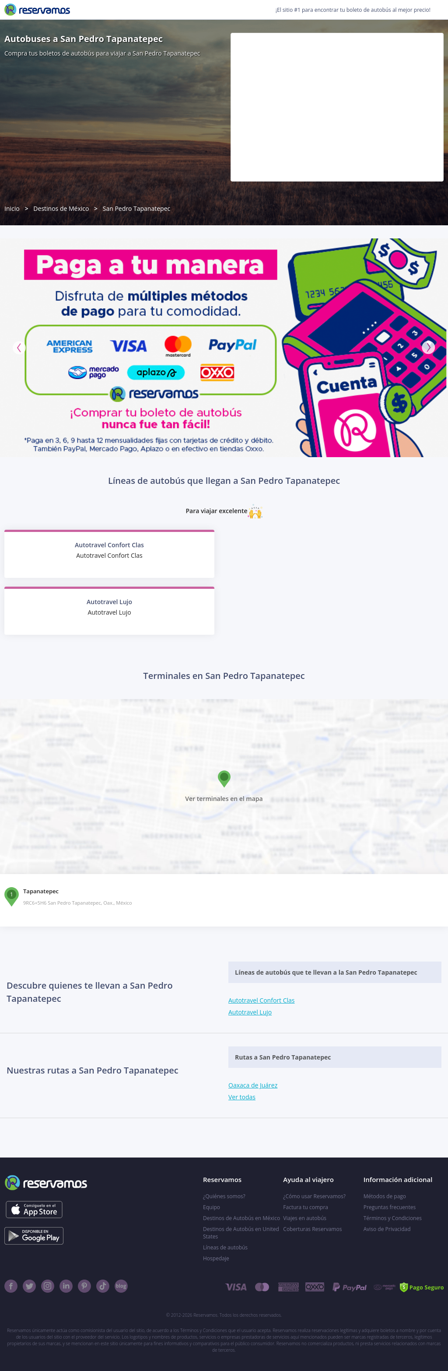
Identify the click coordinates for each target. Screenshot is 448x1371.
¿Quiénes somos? (224, 1196)
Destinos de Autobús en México (241, 1218)
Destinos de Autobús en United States (241, 1232)
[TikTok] (102, 1286)
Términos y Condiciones (393, 1218)
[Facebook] (11, 1286)
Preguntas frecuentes (390, 1207)
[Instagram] (47, 1286)
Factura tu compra (305, 1207)
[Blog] (121, 1286)
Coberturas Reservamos (312, 1229)
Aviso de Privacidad (387, 1229)
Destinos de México (61, 208)
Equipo (211, 1207)
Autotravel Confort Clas (261, 1000)
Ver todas (242, 1097)
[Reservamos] (37, 9)
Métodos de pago (385, 1196)
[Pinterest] (84, 1286)
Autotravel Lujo (250, 1012)
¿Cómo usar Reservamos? (314, 1196)
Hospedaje (216, 1258)
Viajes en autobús (304, 1218)
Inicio (12, 208)
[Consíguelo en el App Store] (33, 1209)
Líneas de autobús (225, 1247)
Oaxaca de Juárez (252, 1085)
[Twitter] (29, 1286)
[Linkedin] (66, 1286)
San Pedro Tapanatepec (137, 208)
